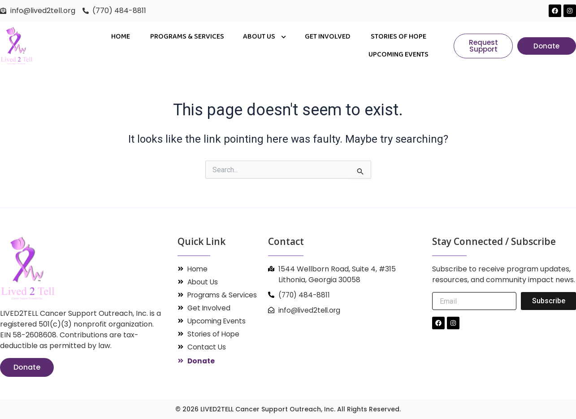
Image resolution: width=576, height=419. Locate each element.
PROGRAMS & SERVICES (187, 36)
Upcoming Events (398, 54)
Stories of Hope (398, 36)
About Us (264, 37)
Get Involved (328, 36)
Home (121, 36)
